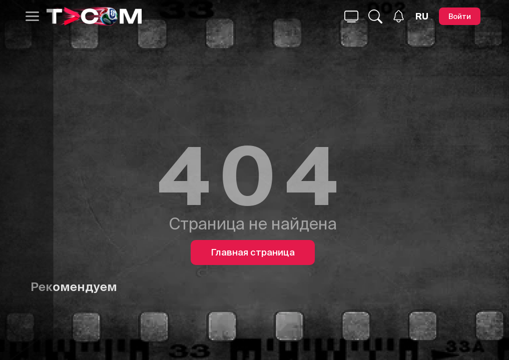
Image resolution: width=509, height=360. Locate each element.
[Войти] (459, 16)
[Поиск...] (351, 17)
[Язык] (422, 17)
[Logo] (94, 16)
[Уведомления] (398, 16)
